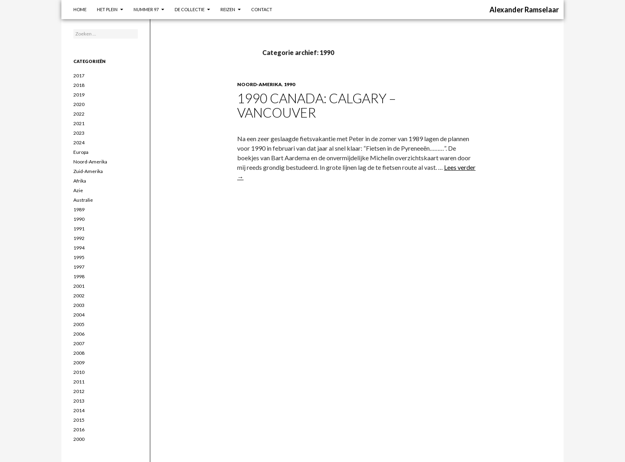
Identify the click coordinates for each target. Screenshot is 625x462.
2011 (79, 382)
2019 (79, 95)
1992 (79, 238)
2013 (79, 401)
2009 (79, 363)
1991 (79, 229)
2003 (79, 305)
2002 (79, 296)
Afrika (79, 181)
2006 (79, 334)
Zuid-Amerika (88, 171)
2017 (79, 76)
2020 (79, 104)
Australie (83, 200)
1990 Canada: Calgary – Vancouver (316, 105)
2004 (79, 315)
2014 (79, 410)
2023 (79, 133)
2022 (79, 114)
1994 (79, 248)
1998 (79, 276)
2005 (79, 324)
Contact (261, 9)
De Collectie (189, 9)
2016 (79, 430)
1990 (289, 84)
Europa (80, 152)
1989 (79, 209)
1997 (79, 267)
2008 (79, 353)
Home (79, 9)
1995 (79, 257)
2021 (79, 123)
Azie (78, 190)
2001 (79, 286)
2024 (79, 142)
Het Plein (107, 9)
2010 (79, 372)
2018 (79, 85)
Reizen (227, 9)
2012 (79, 391)
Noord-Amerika (259, 84)
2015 (79, 420)
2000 (79, 439)
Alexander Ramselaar (524, 9)
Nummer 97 (146, 9)
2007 (79, 343)
